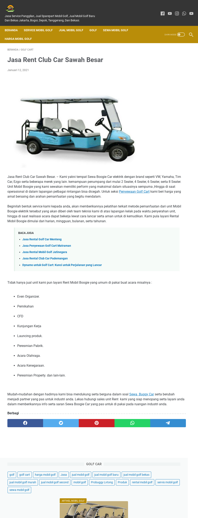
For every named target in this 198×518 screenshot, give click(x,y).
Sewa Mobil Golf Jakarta (166, 466)
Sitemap (141, 503)
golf (148, 56)
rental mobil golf (170, 117)
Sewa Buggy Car (19, 413)
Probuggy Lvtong (174, 109)
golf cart (161, 56)
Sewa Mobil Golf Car (163, 473)
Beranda (13, 23)
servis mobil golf (156, 124)
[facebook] (160, 10)
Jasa (175, 64)
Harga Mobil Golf (20, 32)
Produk (150, 117)
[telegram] (117, 447)
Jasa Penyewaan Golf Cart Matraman (46, 255)
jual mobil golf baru (158, 79)
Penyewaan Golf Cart (75, 191)
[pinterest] (68, 447)
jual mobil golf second (160, 102)
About (89, 503)
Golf (96, 23)
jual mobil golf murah (159, 94)
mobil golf (152, 109)
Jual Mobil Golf (74, 23)
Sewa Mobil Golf (118, 23)
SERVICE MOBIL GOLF (40, 23)
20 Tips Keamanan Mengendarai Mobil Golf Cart (165, 199)
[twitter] (44, 447)
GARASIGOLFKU (104, 511)
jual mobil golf (155, 71)
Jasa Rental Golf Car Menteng (42, 249)
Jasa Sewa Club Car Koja (165, 252)
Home (55, 503)
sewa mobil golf (156, 132)
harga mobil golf (156, 64)
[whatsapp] (181, 10)
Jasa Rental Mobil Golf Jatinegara (44, 261)
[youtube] (167, 10)
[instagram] (174, 10)
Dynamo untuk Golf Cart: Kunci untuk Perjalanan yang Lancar (62, 274)
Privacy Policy (123, 503)
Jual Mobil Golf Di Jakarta (166, 174)
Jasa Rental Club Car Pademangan (45, 268)
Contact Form (72, 503)
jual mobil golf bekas (159, 86)
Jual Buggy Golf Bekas (164, 480)
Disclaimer (103, 503)
